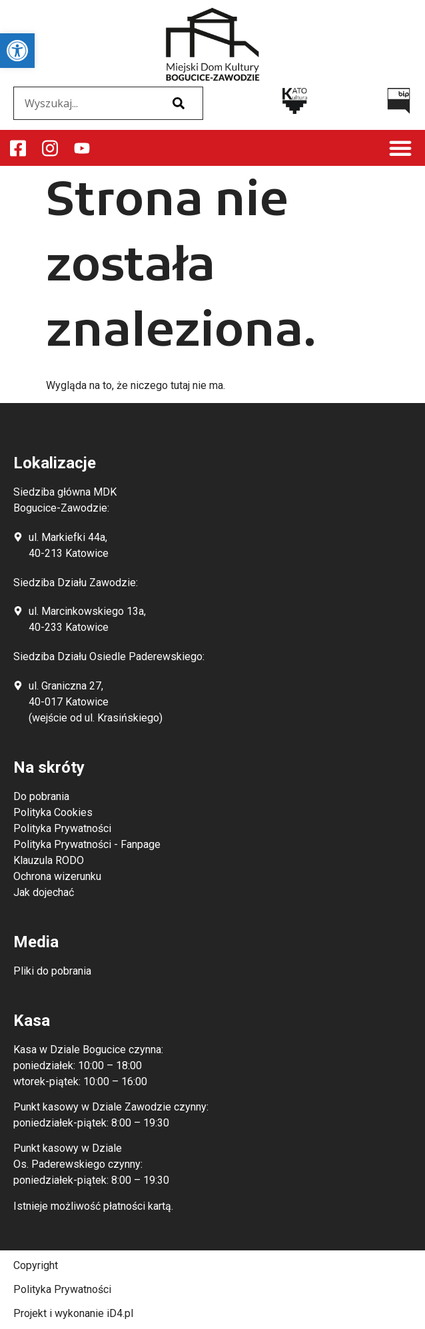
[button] (400, 148)
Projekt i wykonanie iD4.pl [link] (73, 1313)
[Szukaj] (179, 103)
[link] (17, 50)
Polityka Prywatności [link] (62, 1289)
